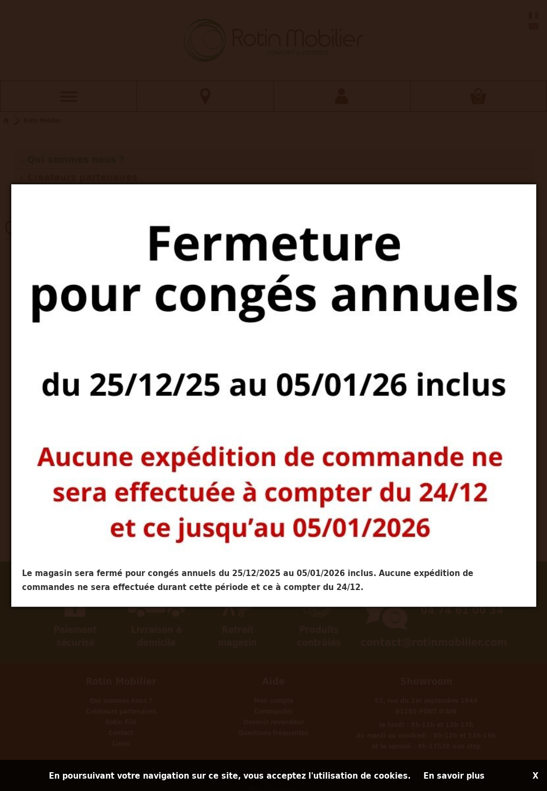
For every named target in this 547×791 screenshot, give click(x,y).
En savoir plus (454, 775)
